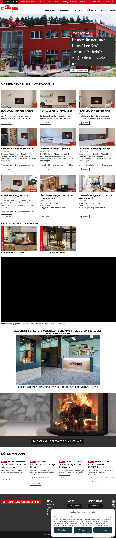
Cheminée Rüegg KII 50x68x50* (56, 148)
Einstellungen (103, 530)
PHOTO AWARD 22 (94, 2)
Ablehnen (83, 530)
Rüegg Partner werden (28, 2)
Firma (49, 2)
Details (7, 122)
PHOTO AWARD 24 (108, 2)
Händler (91, 10)
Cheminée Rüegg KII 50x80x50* (17, 195)
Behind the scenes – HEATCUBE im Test (97, 465)
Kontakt (56, 2)
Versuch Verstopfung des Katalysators (70, 465)
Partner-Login (41, 2)
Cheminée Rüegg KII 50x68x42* (17, 148)
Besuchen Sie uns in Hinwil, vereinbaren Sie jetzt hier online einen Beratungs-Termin (58, 387)
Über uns (51, 505)
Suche (63, 2)
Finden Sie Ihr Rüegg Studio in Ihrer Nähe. (57, 441)
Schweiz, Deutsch (9, 2)
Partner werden (74, 506)
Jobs (49, 507)
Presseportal (82, 2)
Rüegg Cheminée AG (13, 9)
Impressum (47, 534)
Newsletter (72, 2)
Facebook (113, 501)
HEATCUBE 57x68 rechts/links (56, 111)
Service (78, 10)
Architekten (108, 10)
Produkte (50, 10)
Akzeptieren (63, 530)
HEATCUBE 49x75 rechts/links (17, 111)
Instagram (113, 505)
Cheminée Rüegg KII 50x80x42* (95, 148)
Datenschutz (78, 534)
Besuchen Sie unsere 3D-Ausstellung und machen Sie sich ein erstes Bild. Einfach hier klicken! (58, 332)
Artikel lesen (7, 479)
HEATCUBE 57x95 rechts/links (94, 111)
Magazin (64, 10)
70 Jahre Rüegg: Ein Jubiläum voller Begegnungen (14, 465)
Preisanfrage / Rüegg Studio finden (21, 502)
